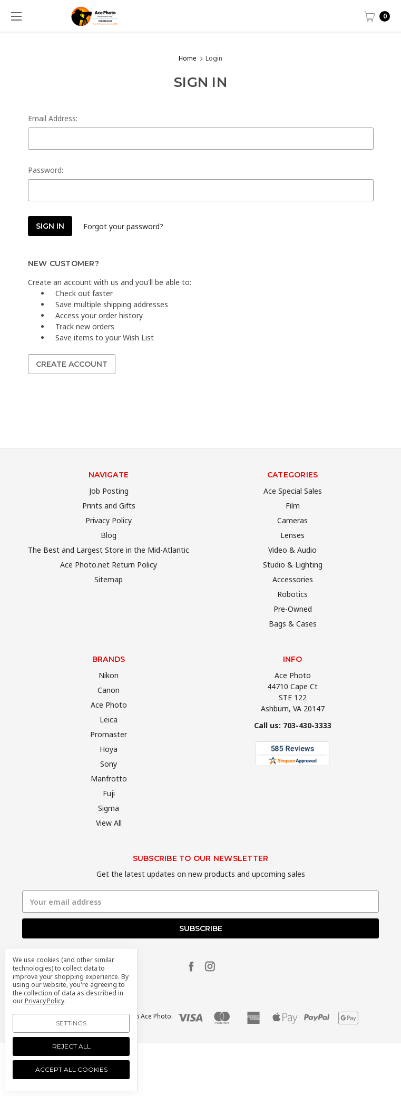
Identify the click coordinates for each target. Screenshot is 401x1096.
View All (109, 840)
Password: (45, 170)
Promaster (108, 752)
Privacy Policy (108, 538)
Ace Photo (109, 722)
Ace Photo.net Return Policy (108, 582)
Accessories (292, 597)
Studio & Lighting (292, 582)
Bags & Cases (293, 641)
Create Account (71, 364)
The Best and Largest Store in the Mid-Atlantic (108, 567)
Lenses (292, 552)
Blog (108, 552)
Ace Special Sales (292, 508)
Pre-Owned (292, 626)
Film (293, 523)
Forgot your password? (123, 226)
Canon (108, 707)
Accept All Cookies (71, 1069)
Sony (108, 781)
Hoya (109, 766)
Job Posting (109, 508)
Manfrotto (109, 796)
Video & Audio (292, 567)
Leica (109, 737)
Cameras (292, 538)
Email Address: (52, 118)
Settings (71, 1023)
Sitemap (108, 597)
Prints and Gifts (108, 523)
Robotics (292, 611)
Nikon (109, 693)
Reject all (71, 1046)
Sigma (108, 825)
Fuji (109, 811)
